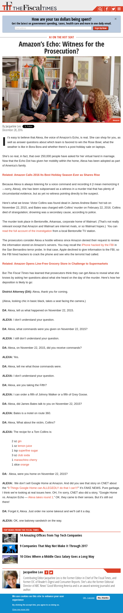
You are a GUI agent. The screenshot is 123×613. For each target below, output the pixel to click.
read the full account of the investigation (27, 231)
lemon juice (25, 445)
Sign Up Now (100, 28)
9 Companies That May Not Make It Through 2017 (54, 545)
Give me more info (20, 609)
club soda (24, 455)
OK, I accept (88, 598)
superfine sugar (28, 450)
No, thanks (103, 598)
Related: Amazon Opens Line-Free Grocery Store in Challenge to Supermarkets (55, 263)
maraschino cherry (25, 459)
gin (20, 441)
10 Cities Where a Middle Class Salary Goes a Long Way (57, 556)
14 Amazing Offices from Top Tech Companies (51, 535)
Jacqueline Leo (13, 126)
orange (24, 464)
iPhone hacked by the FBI (98, 245)
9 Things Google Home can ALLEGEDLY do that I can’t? (43, 487)
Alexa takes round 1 (40, 497)
